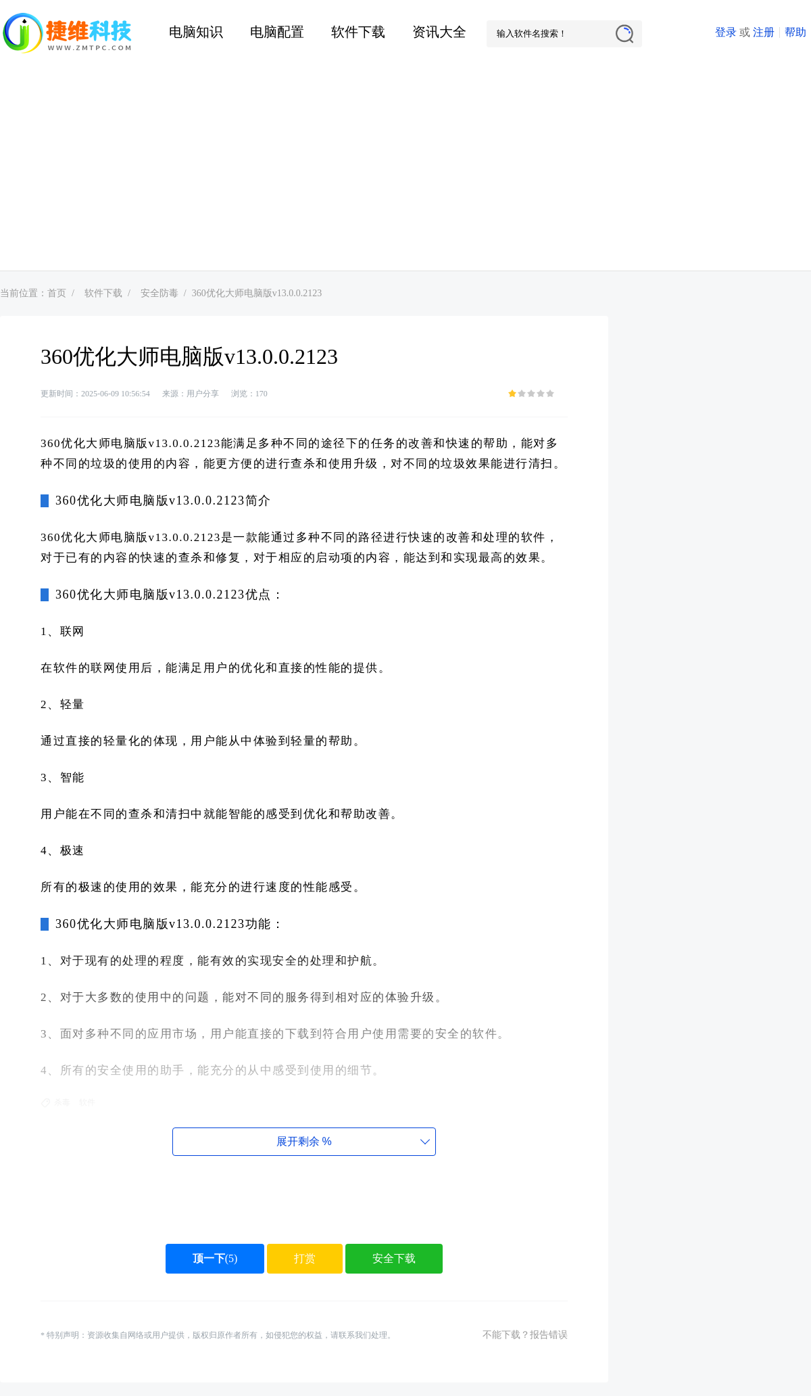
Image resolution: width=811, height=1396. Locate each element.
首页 (56, 293)
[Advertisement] (405, 169)
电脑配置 (277, 31)
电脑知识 (196, 31)
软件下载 (358, 31)
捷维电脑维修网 (67, 34)
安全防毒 (159, 293)
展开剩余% (303, 1141)
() (215, 1258)
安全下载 (394, 1258)
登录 (726, 32)
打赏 (305, 1258)
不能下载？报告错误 (525, 1335)
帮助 (795, 32)
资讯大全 (439, 31)
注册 (764, 32)
